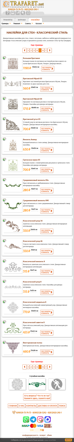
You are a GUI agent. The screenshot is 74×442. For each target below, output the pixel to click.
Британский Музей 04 (32, 99)
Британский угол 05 (31, 119)
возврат (43, 435)
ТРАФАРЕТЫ (7, 20)
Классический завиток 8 (34, 322)
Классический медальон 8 (34, 302)
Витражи (22, 20)
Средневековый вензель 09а (35, 180)
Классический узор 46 (32, 241)
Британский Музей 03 (32, 78)
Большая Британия (31, 58)
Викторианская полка (32, 343)
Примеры (4, 23)
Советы (28, 23)
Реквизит (16, 23)
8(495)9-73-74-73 (15, 9)
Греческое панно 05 (31, 160)
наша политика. (50, 440)
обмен (49, 435)
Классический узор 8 (32, 282)
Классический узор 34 (32, 221)
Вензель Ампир (30, 139)
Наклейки (35, 20)
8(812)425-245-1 (31, 9)
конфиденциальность (30, 435)
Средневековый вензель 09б (36, 200)
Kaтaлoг (39, 23)
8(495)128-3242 (39, 412)
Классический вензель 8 (34, 261)
